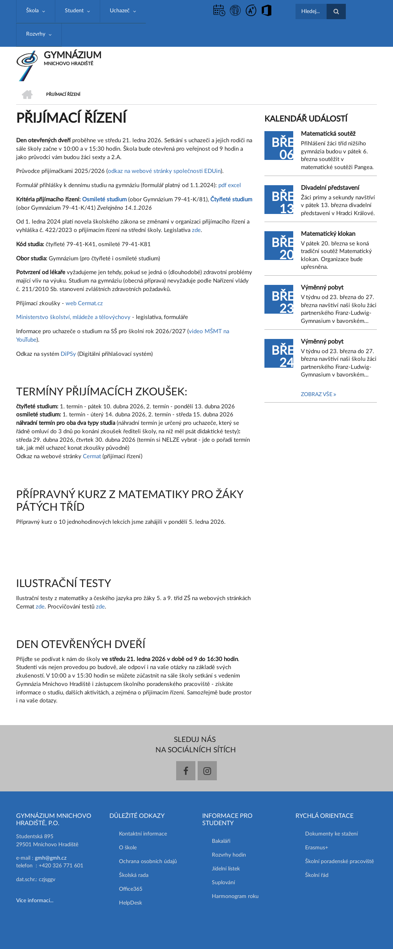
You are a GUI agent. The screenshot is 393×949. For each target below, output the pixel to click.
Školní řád (317, 875)
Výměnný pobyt (322, 288)
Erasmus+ (316, 847)
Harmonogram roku (235, 896)
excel (234, 185)
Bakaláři (221, 841)
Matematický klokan (328, 234)
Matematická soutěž (328, 134)
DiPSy (68, 354)
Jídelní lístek (226, 869)
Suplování (223, 882)
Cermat (92, 456)
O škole (128, 847)
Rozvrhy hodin (229, 855)
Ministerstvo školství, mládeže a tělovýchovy (73, 317)
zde (196, 230)
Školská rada (134, 875)
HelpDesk (130, 903)
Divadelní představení (330, 188)
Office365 (130, 889)
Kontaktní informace (143, 834)
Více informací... (34, 900)
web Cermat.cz (84, 303)
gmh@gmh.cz (50, 858)
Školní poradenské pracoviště (339, 861)
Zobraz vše (316, 394)
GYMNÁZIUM (72, 55)
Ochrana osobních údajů (148, 861)
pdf (222, 185)
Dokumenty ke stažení (331, 834)
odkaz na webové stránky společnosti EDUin (164, 171)
